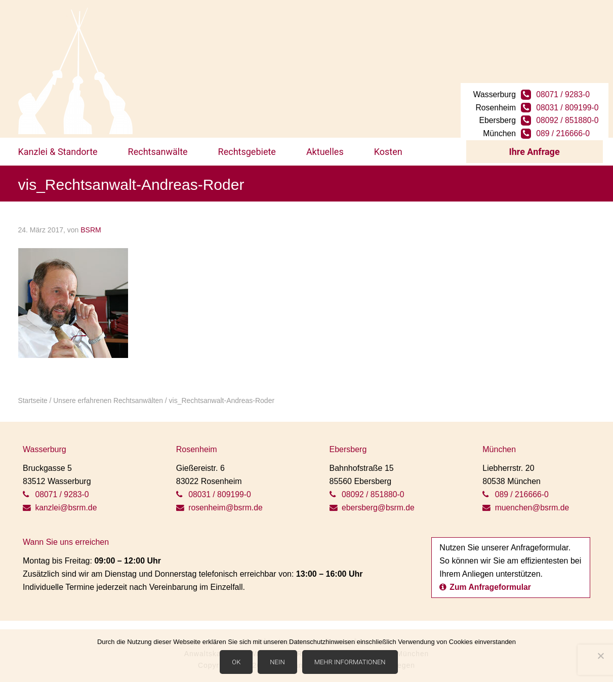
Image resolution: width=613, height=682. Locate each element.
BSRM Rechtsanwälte (75, 71)
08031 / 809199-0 (568, 101)
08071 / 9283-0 (564, 88)
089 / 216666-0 (564, 127)
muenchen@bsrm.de (526, 504)
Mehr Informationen (350, 662)
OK (236, 662)
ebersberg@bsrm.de (373, 504)
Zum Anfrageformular (485, 583)
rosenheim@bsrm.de (220, 504)
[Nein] (600, 656)
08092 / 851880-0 (568, 114)
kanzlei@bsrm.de (60, 504)
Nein (277, 662)
